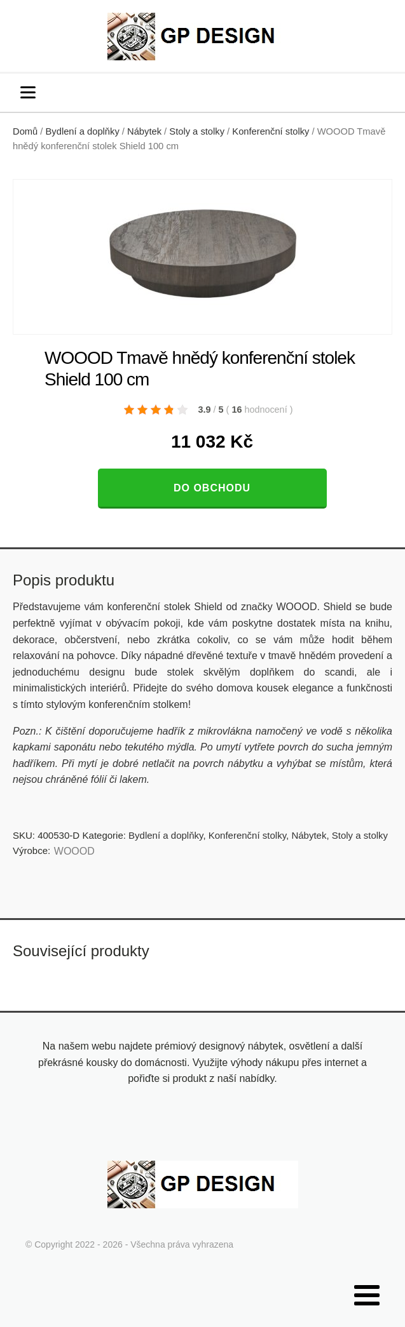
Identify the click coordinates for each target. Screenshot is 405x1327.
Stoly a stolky (196, 131)
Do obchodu (212, 488)
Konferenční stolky (270, 131)
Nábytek (144, 131)
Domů (25, 131)
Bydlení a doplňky (83, 131)
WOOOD (74, 851)
